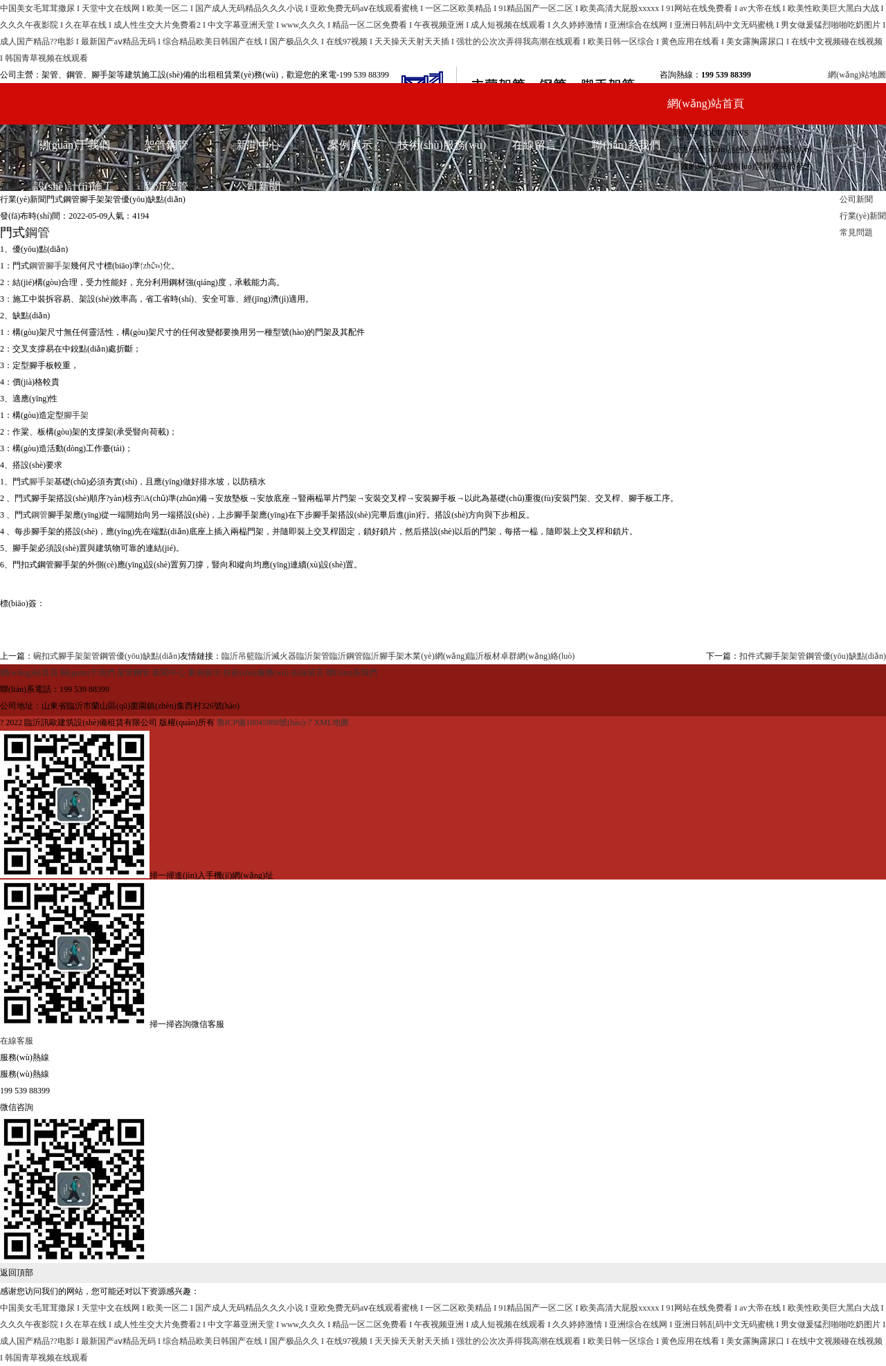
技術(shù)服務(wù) (442, 145)
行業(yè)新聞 (258, 228)
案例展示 (350, 145)
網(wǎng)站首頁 (705, 103)
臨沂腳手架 (166, 269)
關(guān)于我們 (74, 145)
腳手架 (58, 266)
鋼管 (37, 266)
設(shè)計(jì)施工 (74, 186)
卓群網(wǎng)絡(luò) (537, 656)
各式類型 (74, 228)
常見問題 (258, 269)
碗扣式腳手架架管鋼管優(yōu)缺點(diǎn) (106, 656)
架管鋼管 (166, 145)
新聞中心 (258, 145)
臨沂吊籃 (238, 656)
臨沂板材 (483, 656)
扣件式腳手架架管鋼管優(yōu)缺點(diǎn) (812, 656)
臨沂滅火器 (275, 656)
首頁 (8, 183)
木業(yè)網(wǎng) (435, 656)
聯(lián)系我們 (853, 141)
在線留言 (534, 145)
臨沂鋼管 (166, 228)
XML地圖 (332, 722)
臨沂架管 (166, 186)
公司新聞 (258, 186)
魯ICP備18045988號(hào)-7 (265, 722)
